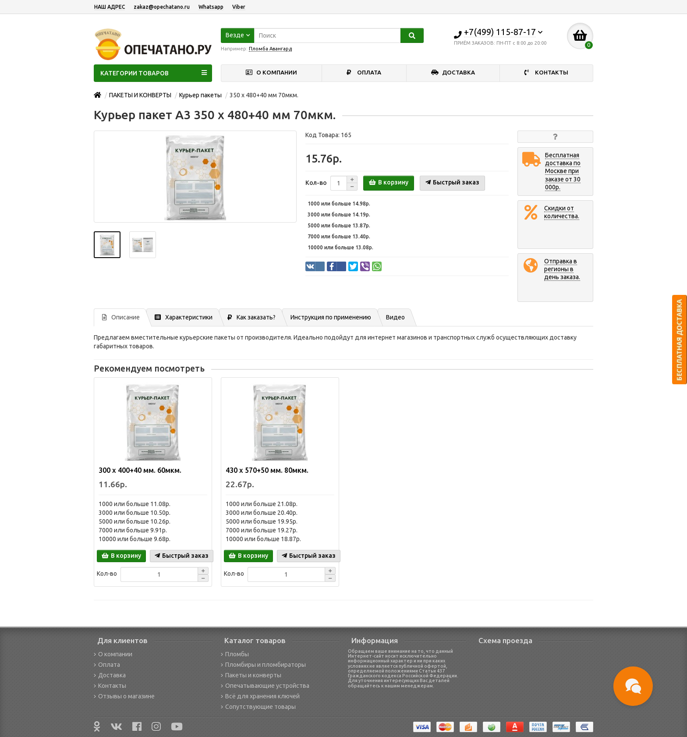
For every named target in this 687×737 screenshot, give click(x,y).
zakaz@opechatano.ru (162, 7)
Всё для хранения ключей (260, 696)
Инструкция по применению (330, 317)
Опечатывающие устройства (265, 685)
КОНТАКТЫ (546, 72)
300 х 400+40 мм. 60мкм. (140, 470)
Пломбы (235, 654)
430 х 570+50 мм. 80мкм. (267, 470)
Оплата (107, 664)
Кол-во (316, 182)
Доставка (110, 675)
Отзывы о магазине (124, 696)
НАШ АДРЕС (109, 7)
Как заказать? (251, 317)
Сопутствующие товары (258, 706)
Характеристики (183, 317)
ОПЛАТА (364, 72)
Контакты (110, 685)
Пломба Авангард (270, 48)
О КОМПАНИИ (271, 72)
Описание (121, 317)
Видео (395, 317)
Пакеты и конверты (251, 675)
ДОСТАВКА (453, 72)
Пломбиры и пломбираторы (263, 664)
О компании (113, 654)
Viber (238, 7)
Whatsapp (210, 7)
